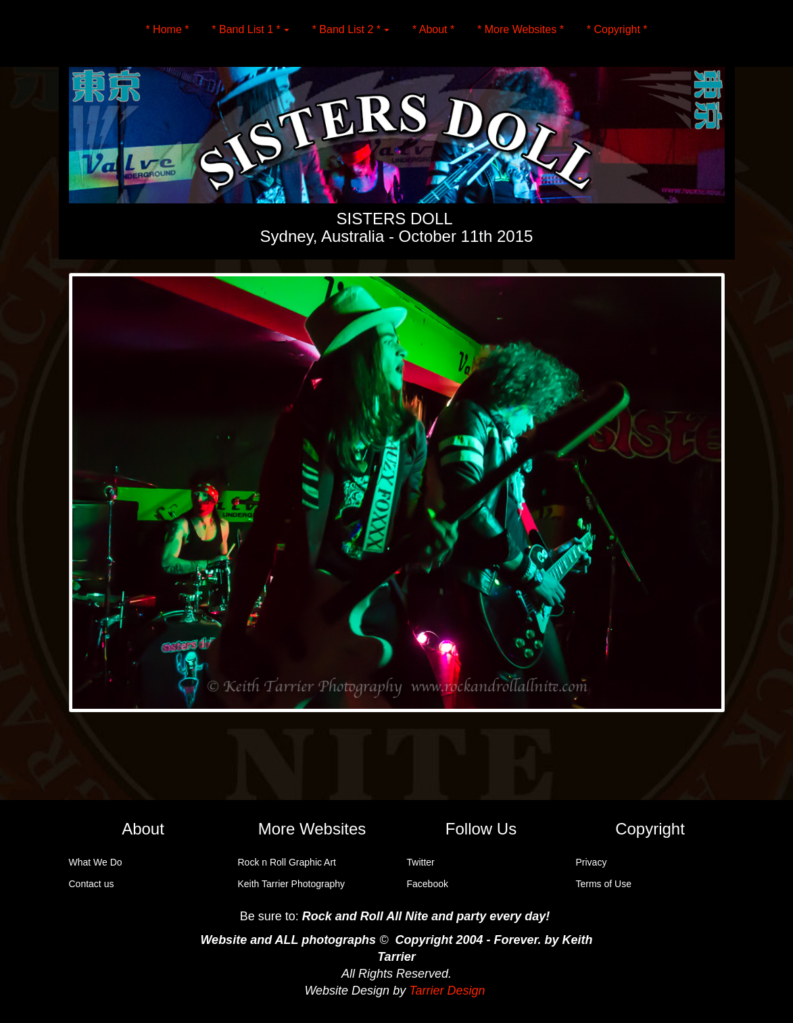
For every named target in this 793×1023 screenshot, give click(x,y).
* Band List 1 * (250, 29)
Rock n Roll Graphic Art (287, 862)
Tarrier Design (447, 990)
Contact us (91, 883)
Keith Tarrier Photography (291, 883)
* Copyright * (617, 29)
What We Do (95, 862)
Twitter (421, 862)
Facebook (427, 883)
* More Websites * (520, 29)
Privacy (591, 862)
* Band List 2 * (350, 29)
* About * (433, 29)
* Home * (167, 29)
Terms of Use (603, 883)
